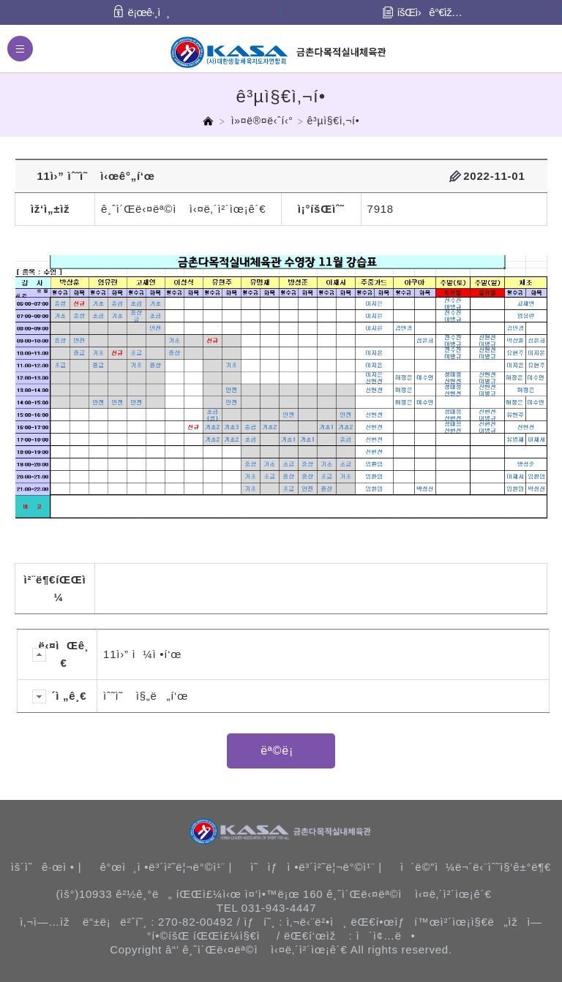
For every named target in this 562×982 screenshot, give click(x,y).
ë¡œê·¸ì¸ (149, 12)
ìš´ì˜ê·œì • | (46, 867)
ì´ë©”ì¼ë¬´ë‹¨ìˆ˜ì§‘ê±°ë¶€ (475, 867)
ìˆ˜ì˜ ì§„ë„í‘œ (145, 696)
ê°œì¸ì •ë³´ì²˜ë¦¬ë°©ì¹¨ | (166, 867)
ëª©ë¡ (281, 750)
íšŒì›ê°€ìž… (429, 12)
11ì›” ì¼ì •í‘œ (142, 654)
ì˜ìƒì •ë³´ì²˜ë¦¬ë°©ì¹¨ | (316, 867)
